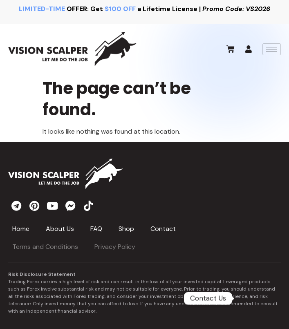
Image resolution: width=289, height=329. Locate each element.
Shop (126, 228)
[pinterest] (34, 205)
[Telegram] (256, 298)
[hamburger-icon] (271, 49)
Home (20, 228)
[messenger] (70, 205)
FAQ (96, 228)
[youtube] (52, 205)
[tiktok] (88, 205)
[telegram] (16, 205)
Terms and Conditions (45, 246)
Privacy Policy (114, 246)
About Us (60, 228)
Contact (163, 228)
